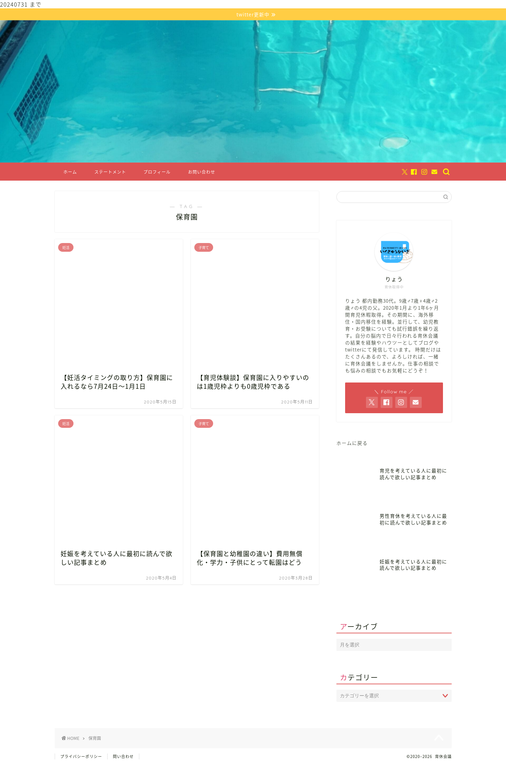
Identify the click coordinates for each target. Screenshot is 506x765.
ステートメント (110, 172)
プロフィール (157, 172)
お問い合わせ (201, 172)
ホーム (70, 172)
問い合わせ (123, 757)
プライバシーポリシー (81, 757)
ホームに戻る (352, 443)
